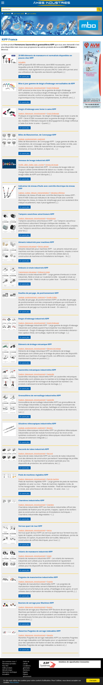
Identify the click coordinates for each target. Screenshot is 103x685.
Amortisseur (51, 218)
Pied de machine (53, 479)
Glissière (50, 428)
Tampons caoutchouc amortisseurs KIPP (36, 214)
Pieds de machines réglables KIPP (33, 475)
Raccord (50, 453)
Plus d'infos (14, 682)
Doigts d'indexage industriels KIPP (33, 318)
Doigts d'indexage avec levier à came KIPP (37, 109)
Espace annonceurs (27, 675)
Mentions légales (26, 671)
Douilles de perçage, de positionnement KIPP (38, 293)
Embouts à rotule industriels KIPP (33, 268)
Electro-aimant (43, 246)
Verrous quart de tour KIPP (30, 526)
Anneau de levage (51, 165)
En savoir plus (24, 77)
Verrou (49, 530)
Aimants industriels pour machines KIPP (36, 242)
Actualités (21, 62)
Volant (49, 556)
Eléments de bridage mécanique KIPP (35, 344)
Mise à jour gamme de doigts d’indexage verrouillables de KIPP (46, 83)
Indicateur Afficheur (58, 193)
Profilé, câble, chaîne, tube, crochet (31, 165)
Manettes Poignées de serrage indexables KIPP (39, 631)
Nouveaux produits (9, 664)
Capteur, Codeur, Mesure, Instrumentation (33, 193)
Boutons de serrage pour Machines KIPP (36, 603)
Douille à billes (52, 297)
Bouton (49, 607)
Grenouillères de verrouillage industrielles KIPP (39, 395)
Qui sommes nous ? (9, 661)
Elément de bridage (54, 349)
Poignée (50, 582)
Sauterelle (50, 374)
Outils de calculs (26, 662)
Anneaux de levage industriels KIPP (34, 160)
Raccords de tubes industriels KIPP (33, 449)
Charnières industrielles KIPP (31, 500)
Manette (50, 635)
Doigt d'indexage (53, 88)
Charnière (50, 505)
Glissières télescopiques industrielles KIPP (37, 423)
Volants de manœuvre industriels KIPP (35, 551)
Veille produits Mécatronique (7, 669)
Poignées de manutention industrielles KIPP (38, 577)
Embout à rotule (44, 272)
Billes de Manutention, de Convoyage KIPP (37, 135)
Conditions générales (27, 667)
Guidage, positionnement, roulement (31, 139)
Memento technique (9, 672)
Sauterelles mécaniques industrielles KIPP (37, 370)
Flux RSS (5, 666)
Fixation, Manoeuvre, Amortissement (31, 88)
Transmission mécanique (27, 246)
